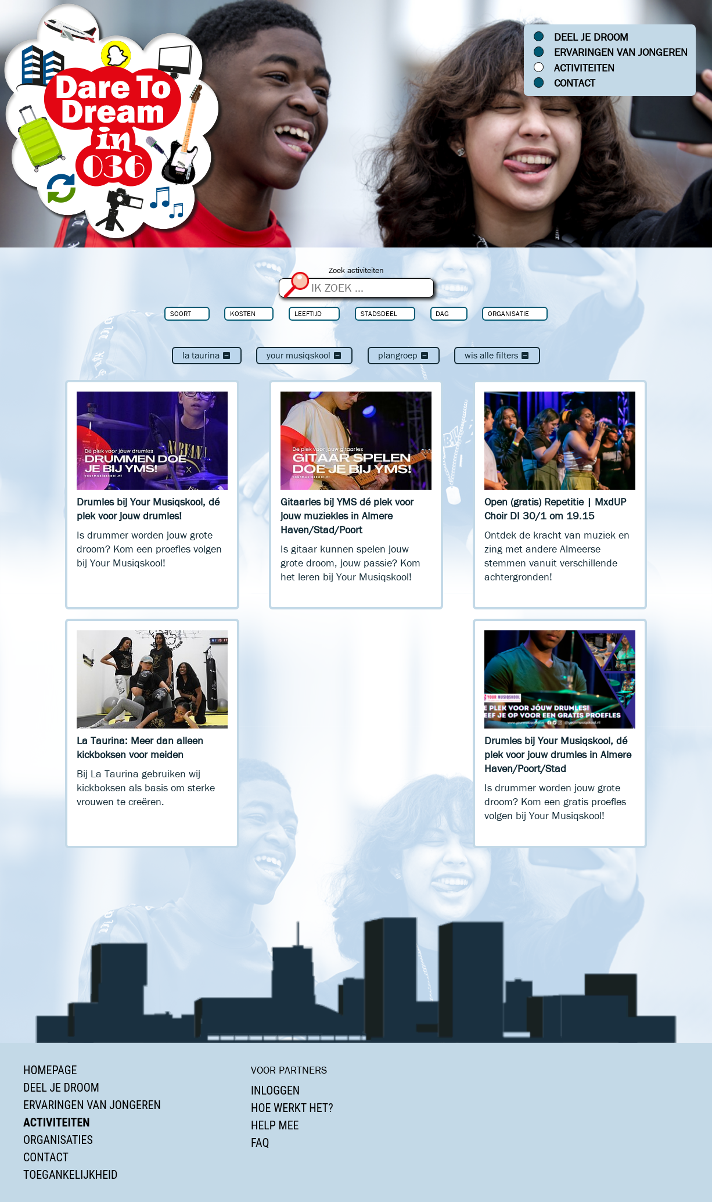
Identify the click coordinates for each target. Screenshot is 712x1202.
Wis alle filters (497, 355)
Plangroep (403, 355)
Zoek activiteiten (356, 270)
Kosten (243, 313)
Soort (180, 313)
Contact (574, 83)
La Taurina (206, 355)
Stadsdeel (379, 313)
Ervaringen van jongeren (621, 52)
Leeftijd (308, 313)
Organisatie (508, 313)
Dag (442, 313)
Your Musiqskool (304, 355)
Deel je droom (591, 37)
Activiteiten (584, 68)
